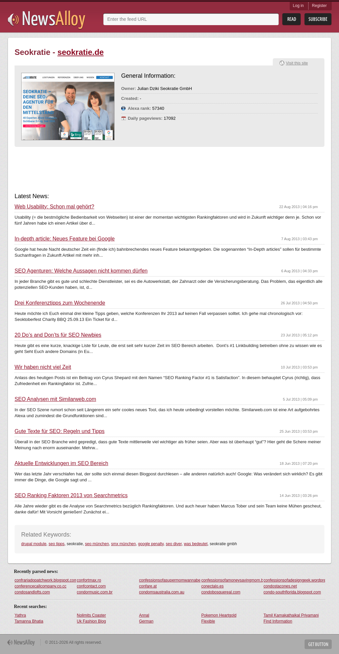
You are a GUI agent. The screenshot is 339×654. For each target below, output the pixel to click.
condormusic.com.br (95, 592)
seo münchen (97, 544)
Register (319, 5)
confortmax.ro (89, 580)
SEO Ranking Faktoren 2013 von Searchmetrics (71, 495)
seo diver (174, 544)
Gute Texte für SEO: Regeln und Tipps (60, 431)
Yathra (20, 615)
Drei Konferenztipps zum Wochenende (60, 303)
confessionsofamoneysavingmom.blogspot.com (232, 580)
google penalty (151, 544)
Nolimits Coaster (91, 615)
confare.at (148, 586)
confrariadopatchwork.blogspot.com (45, 580)
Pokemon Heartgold (218, 615)
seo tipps (57, 544)
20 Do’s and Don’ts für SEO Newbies (58, 335)
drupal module (33, 544)
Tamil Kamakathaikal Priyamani (291, 615)
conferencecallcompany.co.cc (41, 586)
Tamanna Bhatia (29, 621)
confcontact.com (91, 586)
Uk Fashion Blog (91, 621)
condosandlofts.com (32, 592)
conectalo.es (212, 586)
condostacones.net (280, 586)
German (146, 621)
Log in (298, 5)
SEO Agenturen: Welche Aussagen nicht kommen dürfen (81, 271)
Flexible (208, 621)
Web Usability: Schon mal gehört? (54, 206)
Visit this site (297, 63)
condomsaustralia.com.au (161, 592)
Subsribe (318, 19)
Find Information (278, 621)
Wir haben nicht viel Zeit (43, 367)
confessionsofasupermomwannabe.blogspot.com (170, 580)
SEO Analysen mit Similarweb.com (55, 399)
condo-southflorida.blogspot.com (292, 592)
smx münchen (123, 544)
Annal (144, 615)
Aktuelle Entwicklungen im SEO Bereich (61, 463)
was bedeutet (195, 544)
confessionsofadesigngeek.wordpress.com (294, 580)
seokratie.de (80, 52)
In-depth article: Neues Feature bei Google (65, 238)
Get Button (318, 644)
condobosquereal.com (220, 592)
